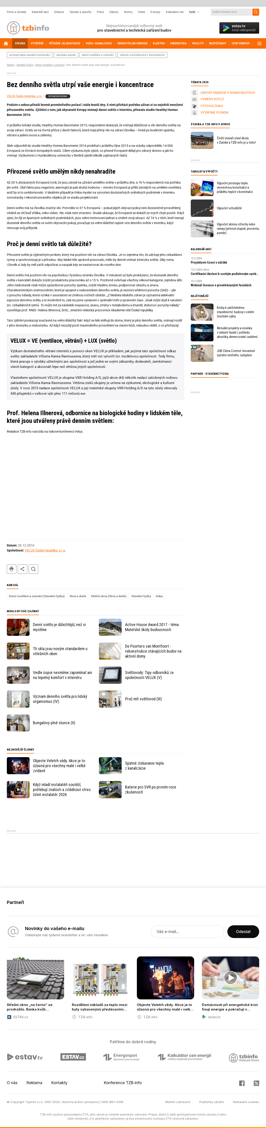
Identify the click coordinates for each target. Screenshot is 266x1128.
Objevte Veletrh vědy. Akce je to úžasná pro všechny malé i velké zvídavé (59, 765)
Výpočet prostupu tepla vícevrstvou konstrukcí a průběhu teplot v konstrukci (235, 187)
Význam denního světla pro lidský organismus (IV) (60, 699)
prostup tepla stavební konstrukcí (29, 55)
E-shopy (155, 12)
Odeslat (243, 931)
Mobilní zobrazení (177, 1102)
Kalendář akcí (40, 12)
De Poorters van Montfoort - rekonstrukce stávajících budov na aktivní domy (153, 651)
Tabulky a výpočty (80, 12)
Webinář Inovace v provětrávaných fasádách (221, 285)
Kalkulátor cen (175, 12)
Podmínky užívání (211, 1102)
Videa (141, 12)
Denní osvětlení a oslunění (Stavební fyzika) (37, 596)
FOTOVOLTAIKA (212, 106)
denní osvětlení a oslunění (98, 55)
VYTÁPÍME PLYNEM (214, 112)
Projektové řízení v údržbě (209, 262)
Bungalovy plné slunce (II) (54, 722)
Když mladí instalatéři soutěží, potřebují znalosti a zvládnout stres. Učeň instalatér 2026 (62, 789)
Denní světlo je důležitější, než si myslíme (59, 627)
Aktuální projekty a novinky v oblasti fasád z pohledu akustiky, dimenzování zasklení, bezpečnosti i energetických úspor (237, 332)
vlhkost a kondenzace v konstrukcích (142, 55)
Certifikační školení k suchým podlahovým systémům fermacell (225, 274)
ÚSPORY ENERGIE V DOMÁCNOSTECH (228, 93)
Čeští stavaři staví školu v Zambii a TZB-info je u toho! (236, 140)
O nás (12, 1083)
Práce (100, 12)
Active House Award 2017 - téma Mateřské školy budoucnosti (152, 627)
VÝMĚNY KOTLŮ (212, 99)
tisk (11, 569)
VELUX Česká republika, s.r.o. (24, 96)
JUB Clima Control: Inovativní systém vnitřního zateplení (236, 353)
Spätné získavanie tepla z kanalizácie (144, 766)
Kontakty (59, 1083)
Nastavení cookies (246, 1102)
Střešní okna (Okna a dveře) (109, 596)
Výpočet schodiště (229, 208)
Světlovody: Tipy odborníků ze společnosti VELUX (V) (149, 675)
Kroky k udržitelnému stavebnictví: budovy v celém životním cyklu (235, 312)
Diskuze (59, 12)
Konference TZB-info (123, 1083)
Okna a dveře (77, 596)
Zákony (113, 12)
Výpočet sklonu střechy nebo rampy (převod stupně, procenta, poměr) (238, 228)
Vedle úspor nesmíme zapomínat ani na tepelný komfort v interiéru (62, 675)
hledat (33, 569)
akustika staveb (66, 55)
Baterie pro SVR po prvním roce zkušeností (150, 789)
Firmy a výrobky (16, 12)
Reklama (34, 1083)
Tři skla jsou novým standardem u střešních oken (60, 651)
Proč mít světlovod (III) (143, 698)
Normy (128, 12)
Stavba (10, 65)
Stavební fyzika (24, 65)
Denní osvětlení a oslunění (50, 65)
